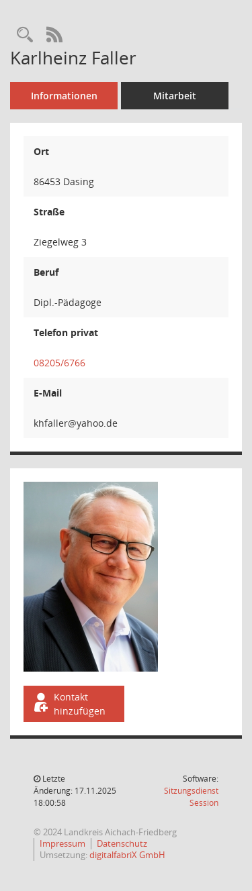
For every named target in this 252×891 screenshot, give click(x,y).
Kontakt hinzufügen (69, 703)
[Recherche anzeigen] (25, 35)
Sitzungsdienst (191, 796)
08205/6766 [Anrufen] (59, 362)
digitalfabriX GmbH (127, 855)
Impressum (62, 843)
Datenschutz (122, 843)
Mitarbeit (174, 95)
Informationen (64, 95)
